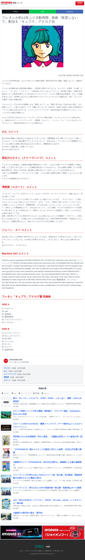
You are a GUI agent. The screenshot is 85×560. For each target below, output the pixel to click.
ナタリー (10, 4)
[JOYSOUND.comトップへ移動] (79, 3)
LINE (42, 11)
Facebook (69, 11)
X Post (15, 11)
